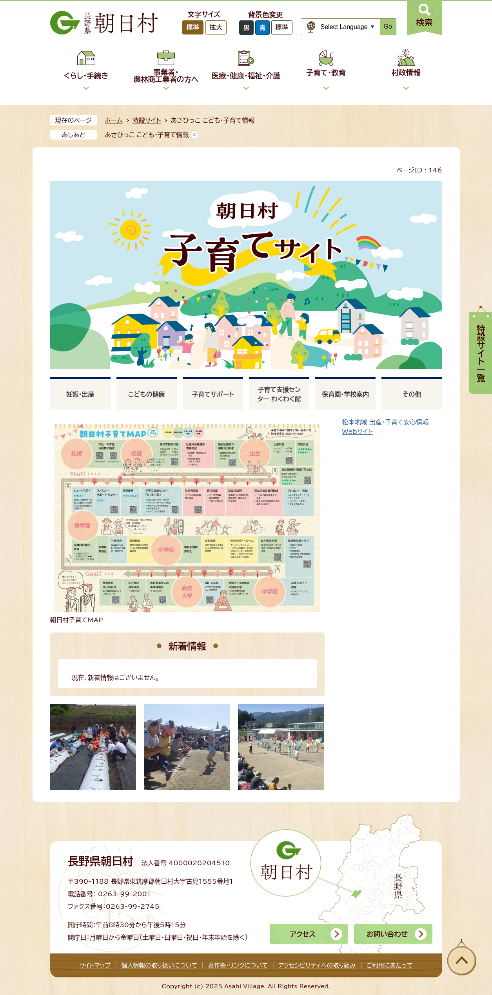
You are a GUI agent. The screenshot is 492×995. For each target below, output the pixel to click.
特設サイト (147, 120)
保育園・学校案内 (345, 394)
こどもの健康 (146, 394)
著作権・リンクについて (238, 965)
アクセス (303, 934)
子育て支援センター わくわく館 (279, 394)
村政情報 (406, 72)
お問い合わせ (387, 934)
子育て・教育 (326, 72)
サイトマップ (95, 965)
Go (388, 26)
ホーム (114, 120)
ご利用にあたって (390, 965)
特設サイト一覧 (481, 353)
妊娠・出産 (80, 394)
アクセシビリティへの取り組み (317, 965)
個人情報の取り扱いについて (159, 965)
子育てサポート (213, 394)
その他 (412, 394)
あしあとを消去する (194, 135)
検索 (424, 22)
